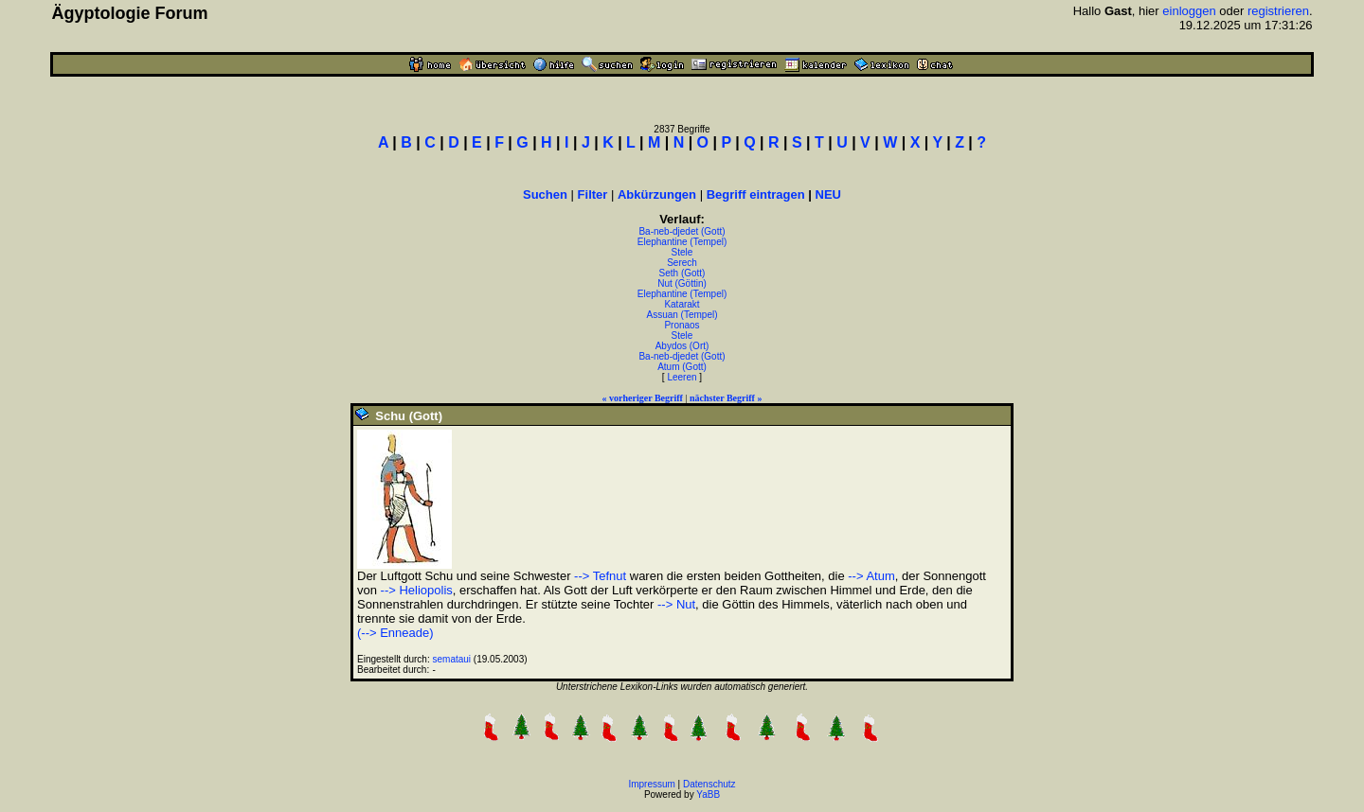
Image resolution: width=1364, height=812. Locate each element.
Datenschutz (709, 784)
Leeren (681, 377)
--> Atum (871, 576)
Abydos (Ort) (682, 346)
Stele (682, 252)
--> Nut (676, 604)
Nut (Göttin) (682, 283)
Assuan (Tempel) (681, 314)
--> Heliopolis (417, 590)
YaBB (708, 794)
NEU (828, 194)
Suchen (545, 194)
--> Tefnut (600, 576)
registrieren (1278, 11)
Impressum (651, 784)
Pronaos (681, 325)
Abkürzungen (657, 194)
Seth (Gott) (682, 273)
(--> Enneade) (395, 633)
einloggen (1188, 11)
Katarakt (681, 304)
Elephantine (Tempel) (682, 242)
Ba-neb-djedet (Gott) (681, 231)
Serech (682, 262)
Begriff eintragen (756, 194)
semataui (452, 659)
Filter (593, 194)
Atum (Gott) (682, 367)
